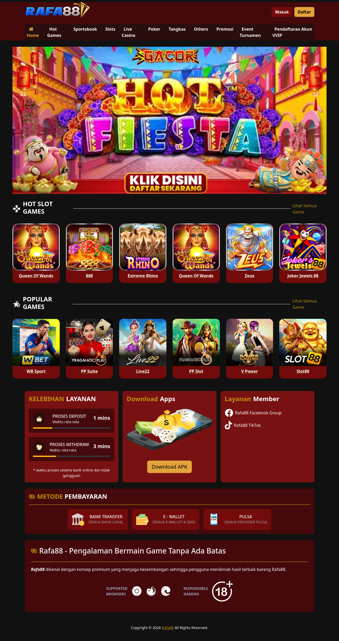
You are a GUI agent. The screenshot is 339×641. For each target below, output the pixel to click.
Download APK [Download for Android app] (169, 466)
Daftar (304, 12)
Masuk (282, 12)
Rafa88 (168, 627)
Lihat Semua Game (305, 209)
